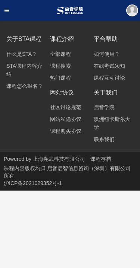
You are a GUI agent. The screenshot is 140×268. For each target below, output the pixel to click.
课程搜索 (60, 66)
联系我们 (104, 139)
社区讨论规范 (65, 107)
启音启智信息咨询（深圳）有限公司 (89, 168)
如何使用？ (107, 54)
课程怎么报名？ (24, 86)
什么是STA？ (21, 54)
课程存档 (100, 159)
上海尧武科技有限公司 (59, 159)
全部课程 (60, 54)
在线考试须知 (109, 66)
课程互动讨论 (109, 78)
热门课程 (60, 78)
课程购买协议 (65, 131)
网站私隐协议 (65, 119)
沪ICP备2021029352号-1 (33, 183)
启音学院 (104, 107)
